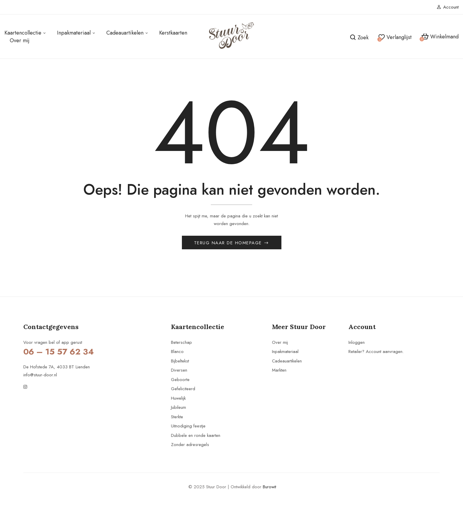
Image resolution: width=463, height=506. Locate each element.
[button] (440, 37)
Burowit (269, 487)
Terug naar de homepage (229, 243)
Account (448, 7)
